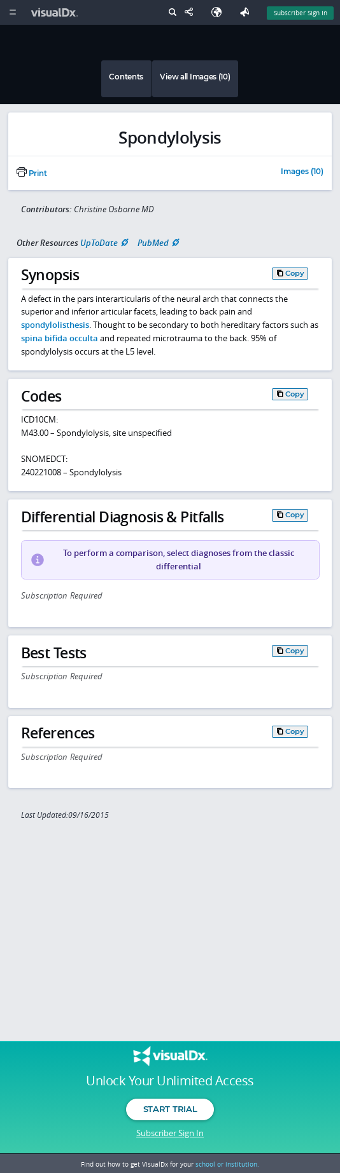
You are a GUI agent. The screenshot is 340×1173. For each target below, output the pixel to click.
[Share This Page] (192, 12)
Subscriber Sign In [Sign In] (300, 12)
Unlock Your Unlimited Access (169, 1081)
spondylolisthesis (55, 324)
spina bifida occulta (59, 338)
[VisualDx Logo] (56, 12)
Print (32, 173)
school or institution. (227, 1164)
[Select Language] (220, 12)
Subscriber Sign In (170, 1133)
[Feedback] (247, 12)
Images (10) (302, 172)
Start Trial (170, 1109)
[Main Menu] (12, 12)
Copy (294, 273)
